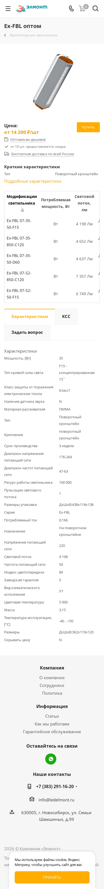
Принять (52, 877)
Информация (52, 706)
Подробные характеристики (33, 181)
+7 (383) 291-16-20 (55, 786)
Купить (88, 126)
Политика (52, 693)
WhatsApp (50, 759)
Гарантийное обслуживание (52, 731)
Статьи (52, 716)
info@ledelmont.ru (56, 800)
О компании (52, 677)
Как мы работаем (52, 724)
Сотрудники (52, 685)
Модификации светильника (22, 202)
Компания (52, 668)
